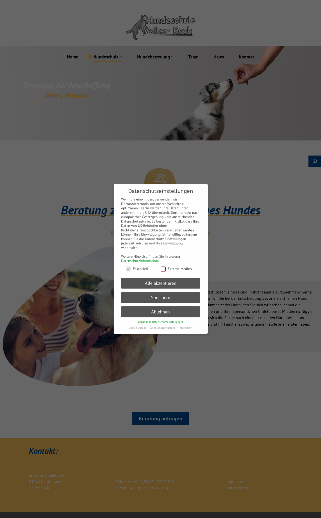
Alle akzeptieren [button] (160, 279)
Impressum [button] (185, 323)
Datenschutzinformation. (140, 256)
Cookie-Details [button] (138, 323)
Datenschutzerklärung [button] (162, 323)
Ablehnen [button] (160, 307)
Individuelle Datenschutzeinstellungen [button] (160, 318)
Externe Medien (176, 264)
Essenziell (137, 264)
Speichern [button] (160, 293)
